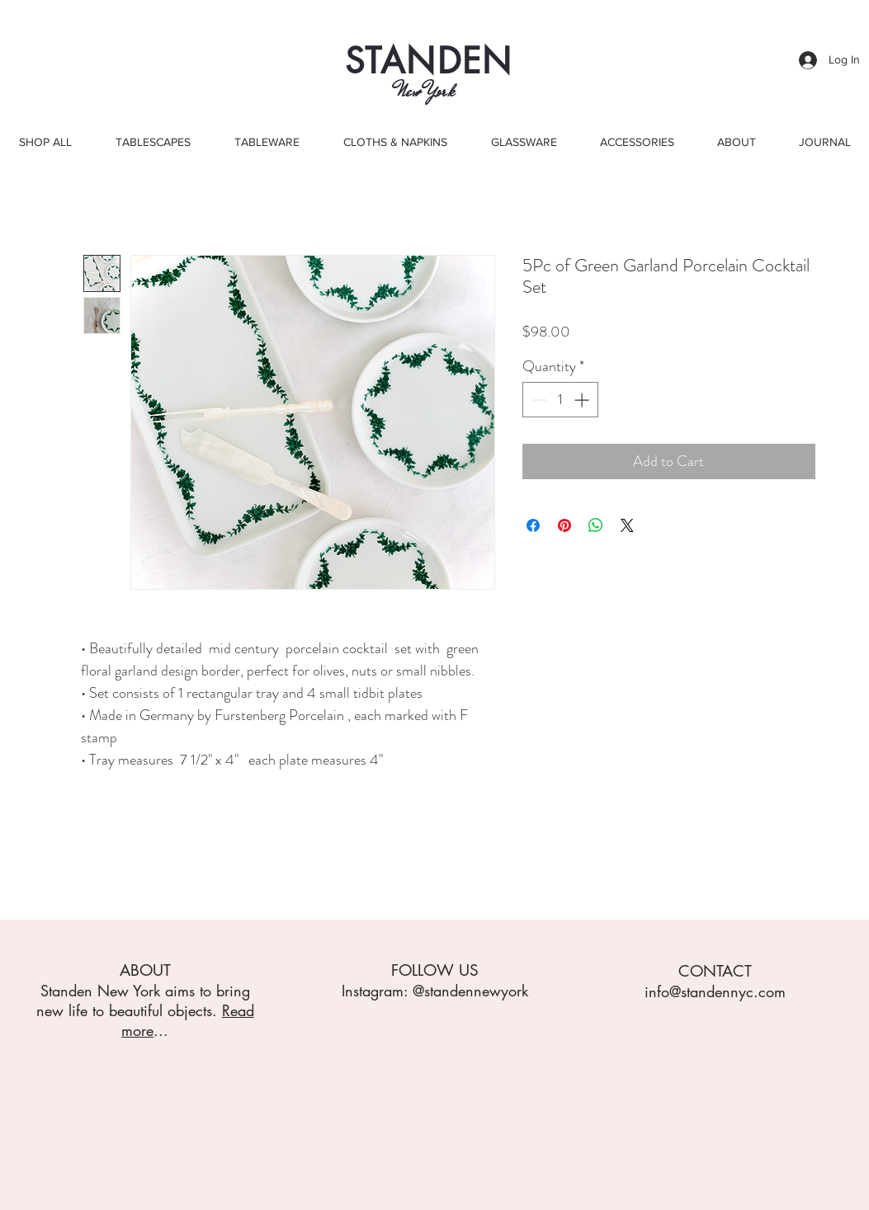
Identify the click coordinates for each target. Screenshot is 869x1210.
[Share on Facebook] (533, 525)
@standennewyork (470, 990)
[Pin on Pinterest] (564, 525)
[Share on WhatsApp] (596, 525)
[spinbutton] (560, 400)
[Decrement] (537, 400)
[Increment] (583, 400)
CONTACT (715, 971)
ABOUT (145, 970)
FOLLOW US (435, 970)
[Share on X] (627, 525)
